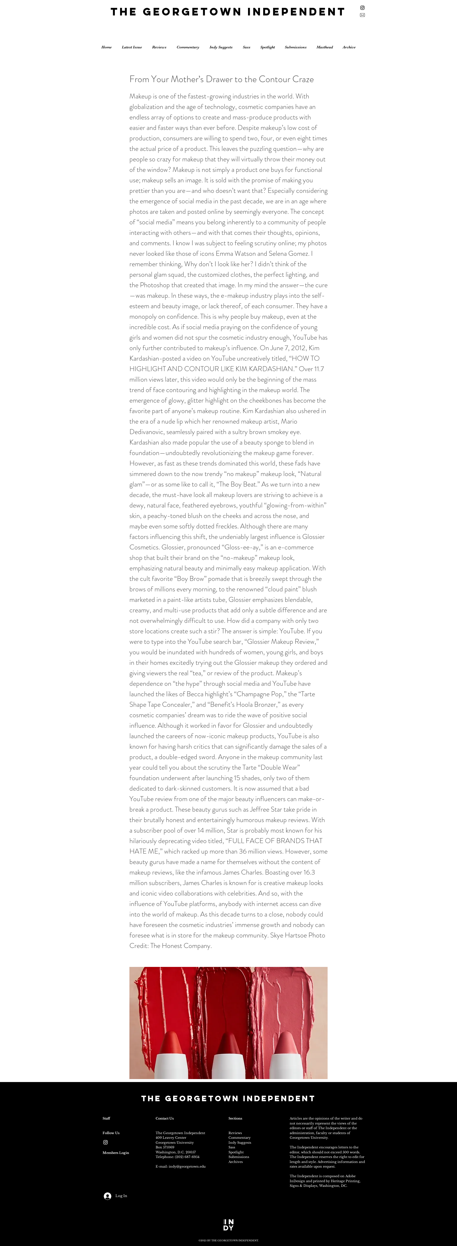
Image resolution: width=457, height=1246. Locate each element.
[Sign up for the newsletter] (362, 15)
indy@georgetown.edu (187, 1166)
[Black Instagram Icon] (362, 7)
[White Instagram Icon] (105, 1142)
